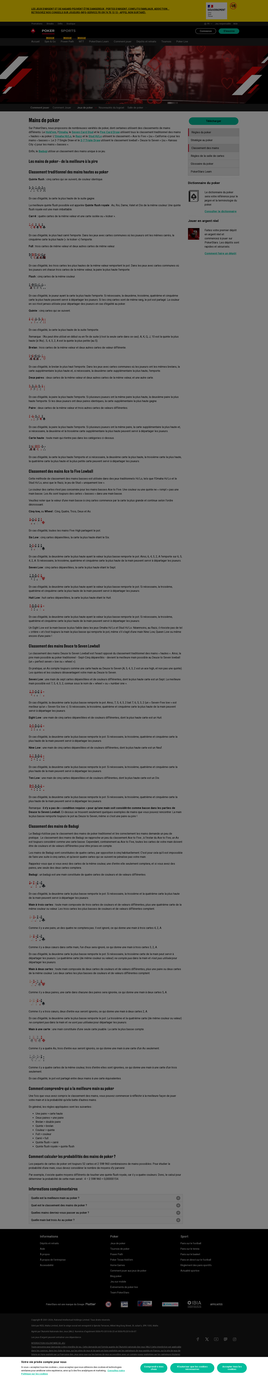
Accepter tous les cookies (232, 1368)
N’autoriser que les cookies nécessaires (192, 1368)
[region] (134, 1368)
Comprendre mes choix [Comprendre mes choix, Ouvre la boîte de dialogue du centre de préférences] (153, 1368)
